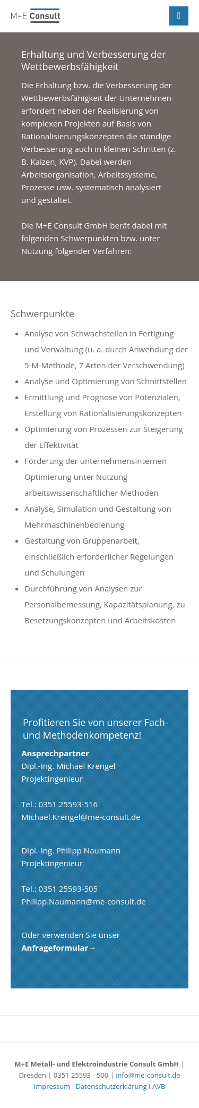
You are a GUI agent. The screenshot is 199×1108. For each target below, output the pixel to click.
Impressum (52, 1086)
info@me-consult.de (148, 1075)
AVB (158, 1086)
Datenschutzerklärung (111, 1086)
